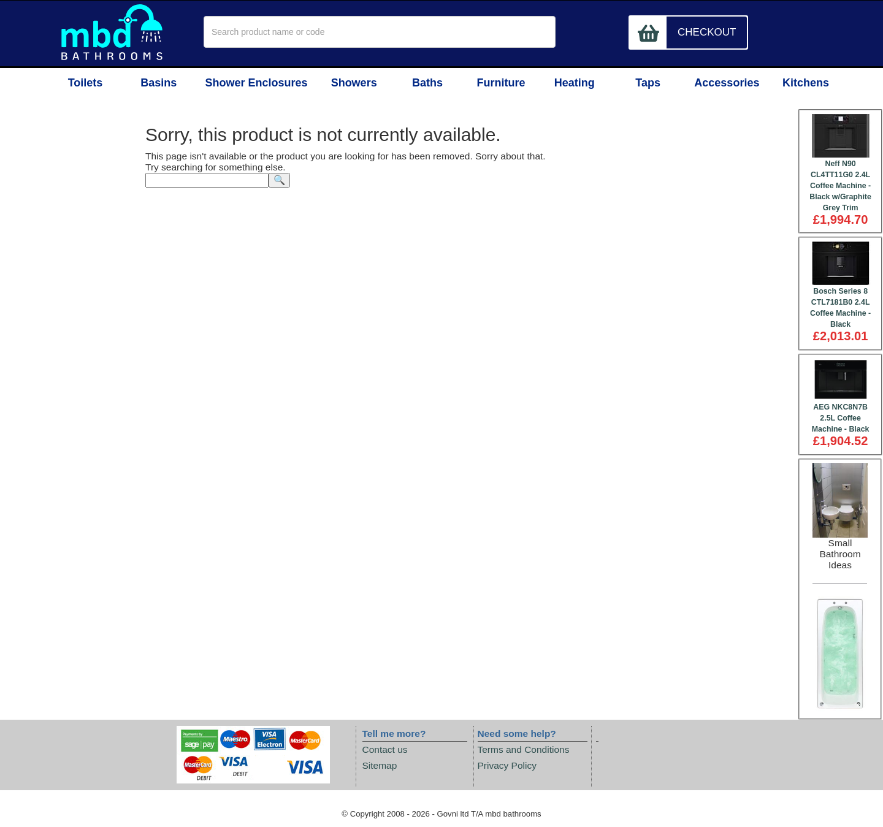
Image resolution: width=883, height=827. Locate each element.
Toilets (86, 84)
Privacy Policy (507, 766)
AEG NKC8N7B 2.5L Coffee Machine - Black (841, 418)
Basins (162, 84)
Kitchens (804, 84)
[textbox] (380, 32)
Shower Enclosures (256, 84)
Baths (425, 84)
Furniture (502, 84)
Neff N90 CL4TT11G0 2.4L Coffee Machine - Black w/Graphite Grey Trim (840, 185)
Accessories (729, 84)
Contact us (385, 749)
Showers (350, 84)
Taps (653, 84)
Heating (577, 84)
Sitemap (379, 766)
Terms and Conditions (524, 749)
